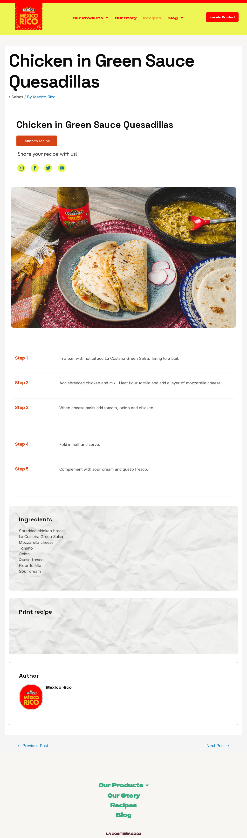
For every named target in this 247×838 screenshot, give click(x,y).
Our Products (87, 17)
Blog (172, 17)
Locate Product (222, 17)
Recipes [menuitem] (123, 805)
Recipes (152, 17)
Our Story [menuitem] (123, 795)
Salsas (17, 97)
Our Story (126, 17)
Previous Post (33, 745)
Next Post (217, 745)
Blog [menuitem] (123, 815)
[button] (36, 141)
